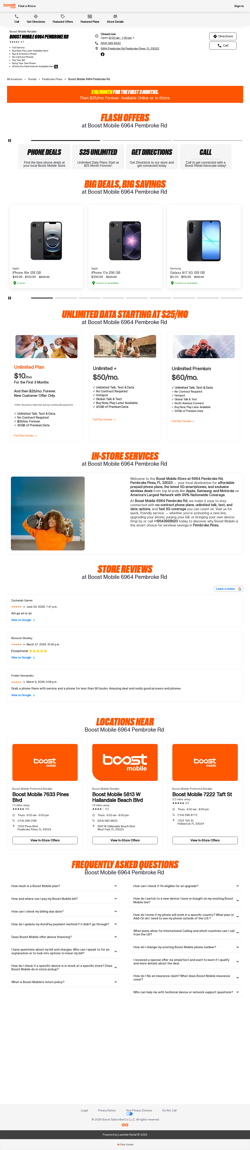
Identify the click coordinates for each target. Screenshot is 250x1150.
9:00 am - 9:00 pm (33, 908)
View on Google (23, 713)
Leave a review (228, 681)
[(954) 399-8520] (127, 43)
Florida (32, 79)
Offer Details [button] (125, 1144)
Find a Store (27, 6)
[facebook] (102, 54)
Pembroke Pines (52, 79)
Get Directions (36, 18)
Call (16, 18)
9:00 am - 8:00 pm (113, 908)
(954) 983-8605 (107, 913)
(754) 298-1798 (27, 913)
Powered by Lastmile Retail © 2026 (125, 1134)
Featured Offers (63, 18)
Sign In (239, 6)
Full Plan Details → (25, 528)
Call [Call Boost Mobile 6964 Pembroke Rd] (222, 45)
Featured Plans (90, 18)
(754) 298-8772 (187, 907)
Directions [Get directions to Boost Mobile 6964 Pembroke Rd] (223, 36)
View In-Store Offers (45, 933)
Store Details (115, 18)
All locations (14, 79)
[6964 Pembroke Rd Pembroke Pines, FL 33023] (127, 48)
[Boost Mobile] (10, 6)
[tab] (64, 979)
